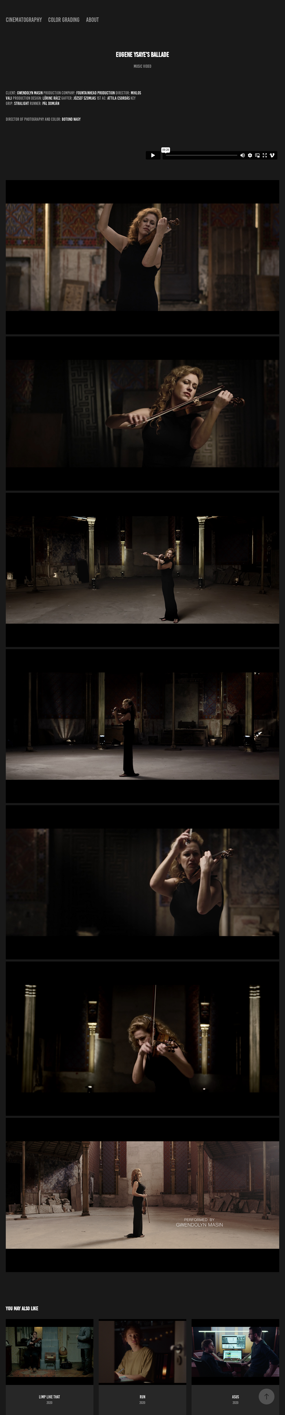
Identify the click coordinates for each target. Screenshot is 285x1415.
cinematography (24, 19)
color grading (63, 19)
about (92, 19)
